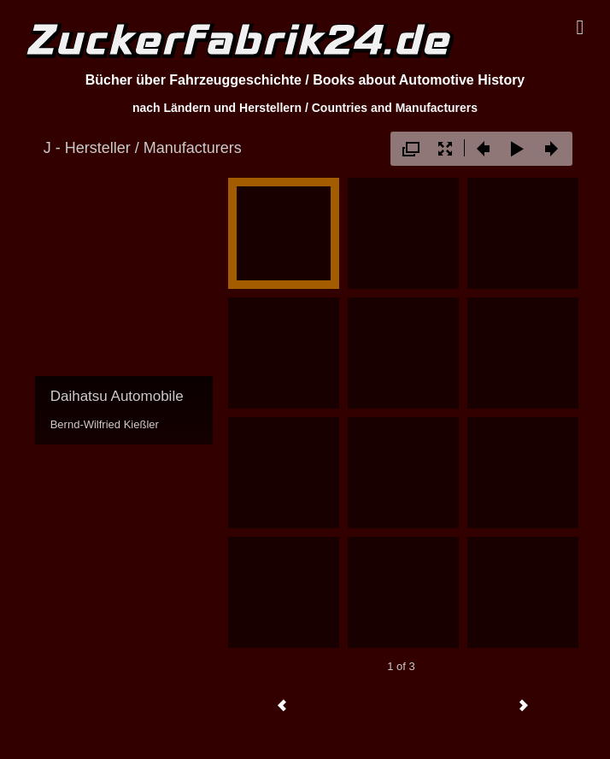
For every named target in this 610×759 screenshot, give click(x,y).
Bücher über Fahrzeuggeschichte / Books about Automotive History (305, 80)
